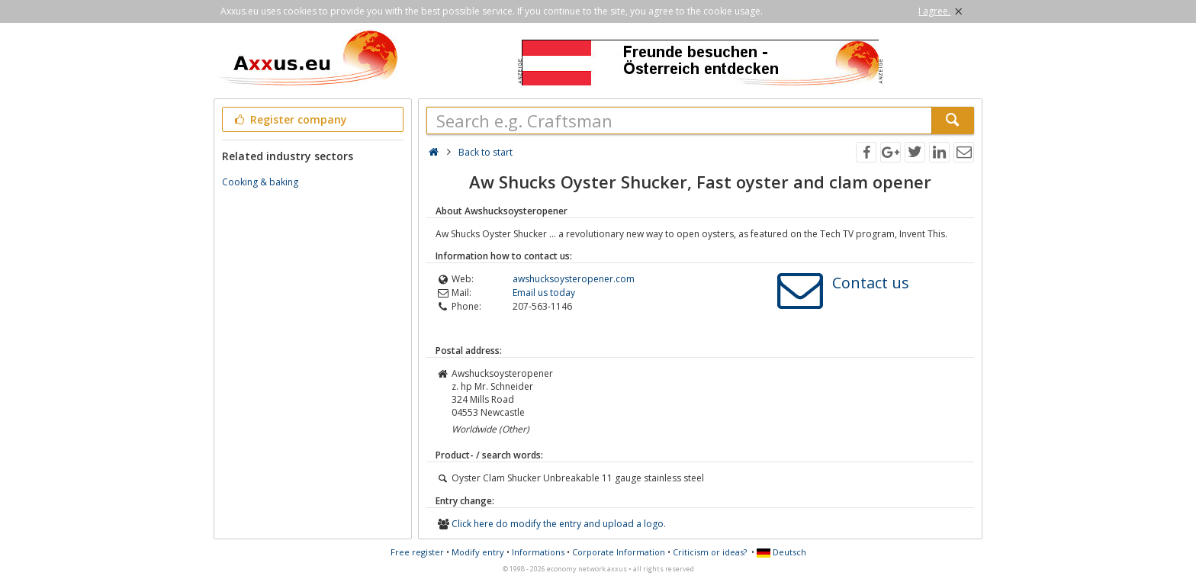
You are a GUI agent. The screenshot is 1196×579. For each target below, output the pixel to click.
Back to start (485, 152)
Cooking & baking (260, 181)
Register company (289, 119)
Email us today (544, 292)
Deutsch (781, 552)
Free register (417, 552)
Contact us (870, 282)
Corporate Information (618, 552)
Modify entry (478, 552)
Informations (538, 552)
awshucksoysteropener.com (574, 278)
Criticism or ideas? (710, 552)
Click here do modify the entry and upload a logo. (559, 523)
